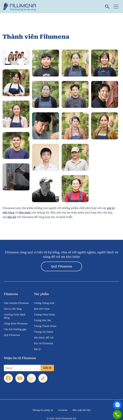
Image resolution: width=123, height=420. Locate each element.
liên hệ (11, 217)
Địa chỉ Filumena (43, 343)
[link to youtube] (19, 378)
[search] (107, 6)
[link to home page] (20, 6)
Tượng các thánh (43, 332)
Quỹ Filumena (61, 266)
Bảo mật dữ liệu (82, 410)
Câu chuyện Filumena (16, 303)
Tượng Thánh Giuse (45, 326)
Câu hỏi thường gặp (15, 329)
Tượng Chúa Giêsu (44, 314)
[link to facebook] (8, 378)
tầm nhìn (25, 212)
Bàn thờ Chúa (41, 309)
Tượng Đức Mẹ (42, 320)
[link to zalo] (116, 402)
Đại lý (37, 349)
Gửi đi (47, 367)
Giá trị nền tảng (13, 309)
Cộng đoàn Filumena (16, 323)
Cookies (62, 410)
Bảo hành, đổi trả (43, 337)
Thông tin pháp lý (42, 410)
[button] (115, 6)
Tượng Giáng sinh (44, 303)
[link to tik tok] (42, 378)
